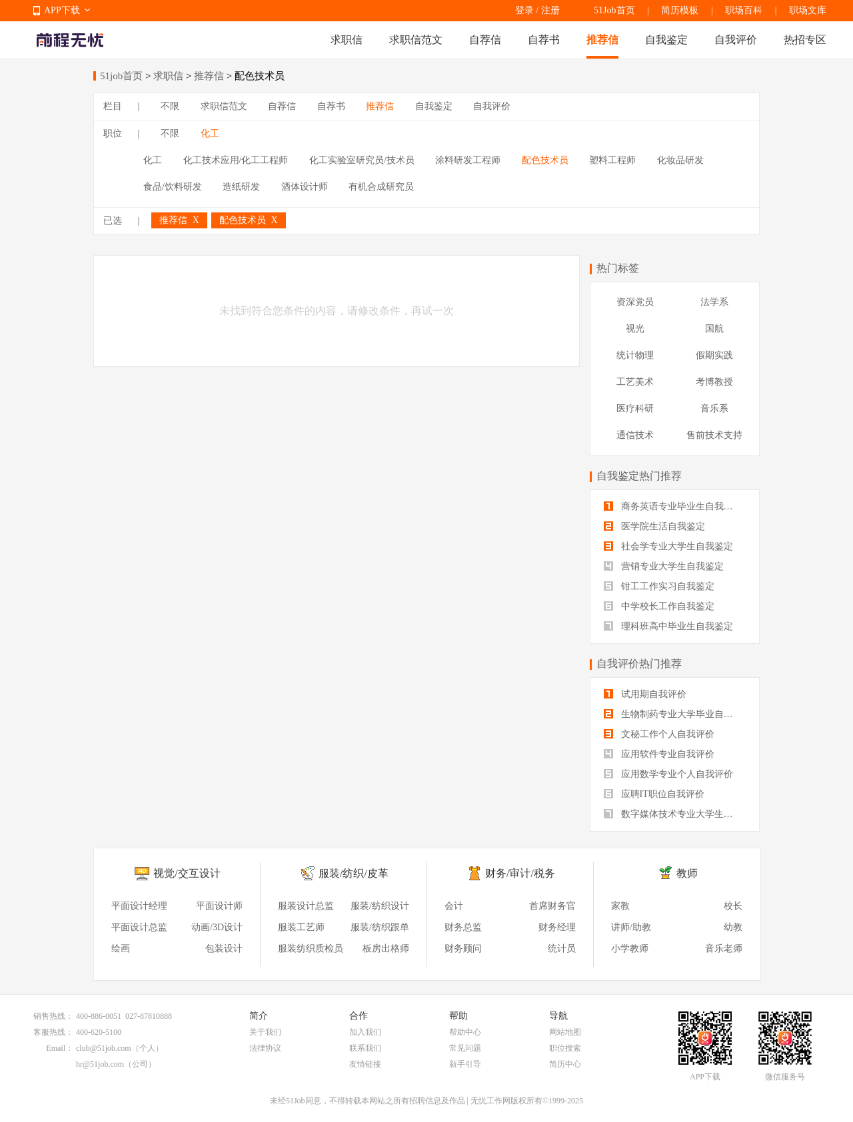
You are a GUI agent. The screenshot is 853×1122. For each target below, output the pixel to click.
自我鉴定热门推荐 (639, 475)
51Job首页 (614, 10)
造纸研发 (241, 187)
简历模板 (679, 10)
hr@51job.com (100, 1064)
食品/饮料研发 (172, 187)
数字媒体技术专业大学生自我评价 (675, 814)
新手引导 (465, 1064)
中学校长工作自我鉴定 (659, 606)
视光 (635, 329)
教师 (687, 873)
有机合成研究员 (381, 187)
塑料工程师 (612, 160)
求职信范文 (415, 39)
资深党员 (635, 302)
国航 (714, 329)
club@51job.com (103, 1048)
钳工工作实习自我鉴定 (659, 586)
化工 (210, 134)
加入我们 (365, 1032)
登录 (524, 10)
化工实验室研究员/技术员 (362, 160)
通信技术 (635, 435)
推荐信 (602, 39)
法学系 (714, 302)
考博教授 (714, 382)
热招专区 (805, 39)
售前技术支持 (714, 435)
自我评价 (735, 39)
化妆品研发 (680, 160)
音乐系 (714, 409)
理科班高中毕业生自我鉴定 (668, 626)
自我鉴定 (666, 39)
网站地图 (565, 1032)
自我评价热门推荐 (639, 663)
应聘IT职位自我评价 (654, 794)
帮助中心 (465, 1032)
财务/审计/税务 (520, 873)
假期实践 (714, 355)
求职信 (347, 39)
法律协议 (265, 1048)
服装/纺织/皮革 (354, 873)
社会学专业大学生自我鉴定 (668, 546)
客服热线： (53, 1032)
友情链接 (365, 1064)
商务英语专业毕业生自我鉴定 (673, 506)
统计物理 (635, 355)
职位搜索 (565, 1048)
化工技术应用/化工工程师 (236, 160)
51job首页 (121, 76)
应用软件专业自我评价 (659, 754)
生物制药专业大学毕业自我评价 (675, 714)
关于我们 (265, 1032)
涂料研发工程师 (467, 160)
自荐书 (544, 39)
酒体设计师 (304, 187)
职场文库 (807, 10)
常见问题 (465, 1048)
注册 (550, 10)
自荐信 (485, 39)
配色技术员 (545, 160)
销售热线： (53, 1016)
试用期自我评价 (645, 694)
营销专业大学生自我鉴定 (664, 566)
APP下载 (62, 10)
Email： (59, 1048)
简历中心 (565, 1064)
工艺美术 (635, 382)
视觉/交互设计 (186, 873)
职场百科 (743, 10)
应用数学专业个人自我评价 (668, 774)
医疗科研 (635, 409)
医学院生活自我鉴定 (654, 526)
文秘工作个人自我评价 (659, 734)
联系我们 (365, 1048)
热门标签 (617, 268)
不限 (170, 106)
